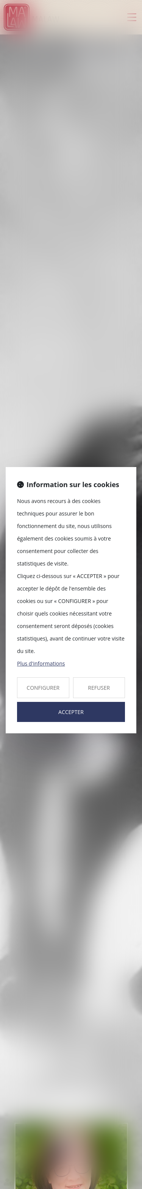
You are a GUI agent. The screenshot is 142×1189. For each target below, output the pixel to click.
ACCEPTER (71, 712)
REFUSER (99, 687)
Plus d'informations (41, 663)
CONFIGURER (43, 687)
